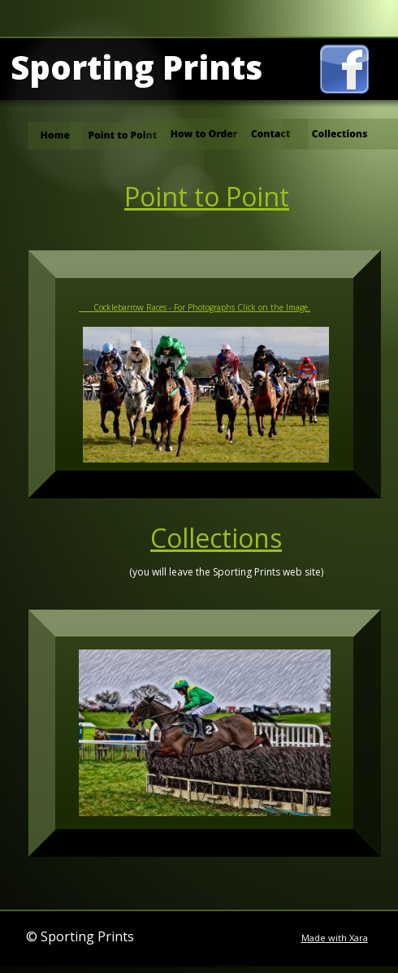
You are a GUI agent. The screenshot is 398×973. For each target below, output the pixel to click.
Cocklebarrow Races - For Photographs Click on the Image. (194, 307)
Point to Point (206, 196)
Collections (216, 537)
